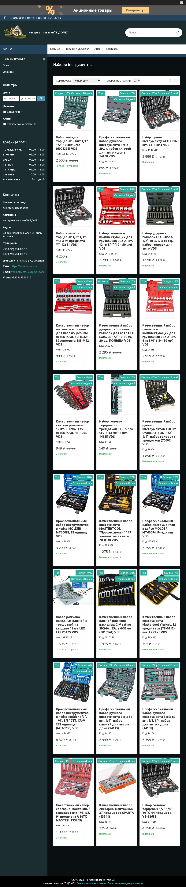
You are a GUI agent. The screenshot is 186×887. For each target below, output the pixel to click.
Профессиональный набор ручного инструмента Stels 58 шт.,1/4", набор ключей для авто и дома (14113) (115, 718)
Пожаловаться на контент (91, 883)
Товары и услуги (76, 48)
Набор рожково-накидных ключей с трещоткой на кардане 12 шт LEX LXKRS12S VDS (71, 624)
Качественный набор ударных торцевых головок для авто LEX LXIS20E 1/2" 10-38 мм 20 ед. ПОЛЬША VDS (116, 333)
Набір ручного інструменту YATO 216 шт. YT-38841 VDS (159, 141)
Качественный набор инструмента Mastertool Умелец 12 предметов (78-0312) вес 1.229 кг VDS (159, 624)
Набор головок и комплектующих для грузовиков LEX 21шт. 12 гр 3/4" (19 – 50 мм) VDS (116, 240)
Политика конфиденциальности (125, 883)
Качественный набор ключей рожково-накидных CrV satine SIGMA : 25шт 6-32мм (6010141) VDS (115, 624)
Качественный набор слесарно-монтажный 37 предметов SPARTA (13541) (116, 810)
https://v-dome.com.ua (24, 266)
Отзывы (8, 71)
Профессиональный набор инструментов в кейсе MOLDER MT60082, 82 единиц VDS (72, 528)
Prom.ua (110, 880)
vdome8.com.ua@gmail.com (27, 271)
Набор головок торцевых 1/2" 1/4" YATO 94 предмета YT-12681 (157, 810)
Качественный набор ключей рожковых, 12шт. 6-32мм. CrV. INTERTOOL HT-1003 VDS (72, 429)
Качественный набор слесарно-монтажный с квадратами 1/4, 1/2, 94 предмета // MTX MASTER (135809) (73, 812)
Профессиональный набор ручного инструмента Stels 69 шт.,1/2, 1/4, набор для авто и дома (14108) (158, 718)
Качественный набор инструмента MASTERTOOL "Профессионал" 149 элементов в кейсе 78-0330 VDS (115, 530)
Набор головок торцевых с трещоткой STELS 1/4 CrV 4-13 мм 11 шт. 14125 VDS (116, 429)
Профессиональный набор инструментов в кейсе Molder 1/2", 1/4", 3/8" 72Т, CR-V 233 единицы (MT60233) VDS (72, 718)
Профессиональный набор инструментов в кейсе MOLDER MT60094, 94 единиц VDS (158, 528)
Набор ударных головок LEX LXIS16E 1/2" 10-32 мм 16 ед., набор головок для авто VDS (158, 240)
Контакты (112, 48)
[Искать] (178, 32)
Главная (55, 48)
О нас (97, 48)
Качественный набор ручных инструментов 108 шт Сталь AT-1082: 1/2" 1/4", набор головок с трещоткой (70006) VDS (159, 433)
